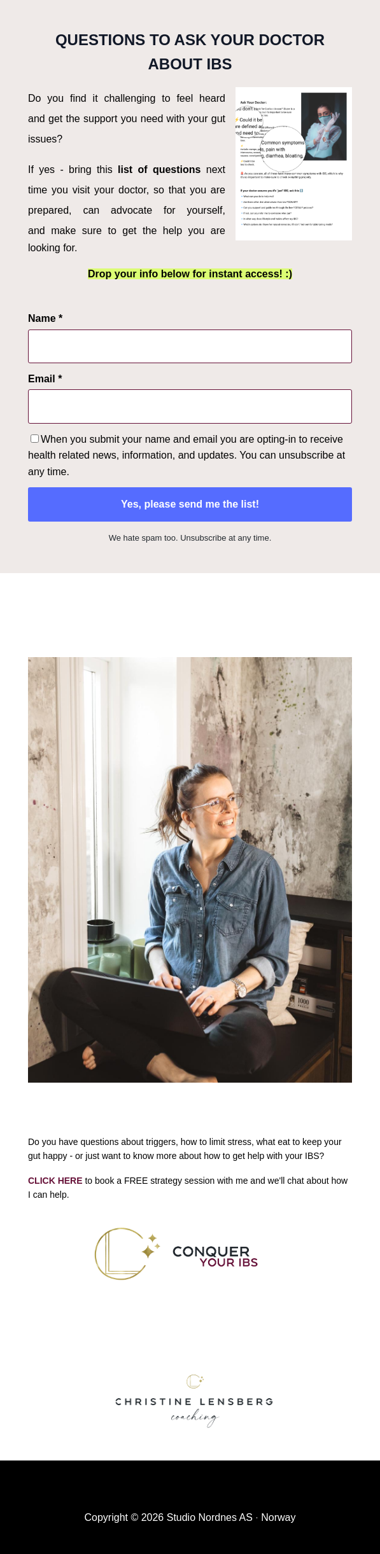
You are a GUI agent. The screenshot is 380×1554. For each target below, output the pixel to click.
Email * (45, 378)
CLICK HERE (55, 1181)
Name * (45, 318)
